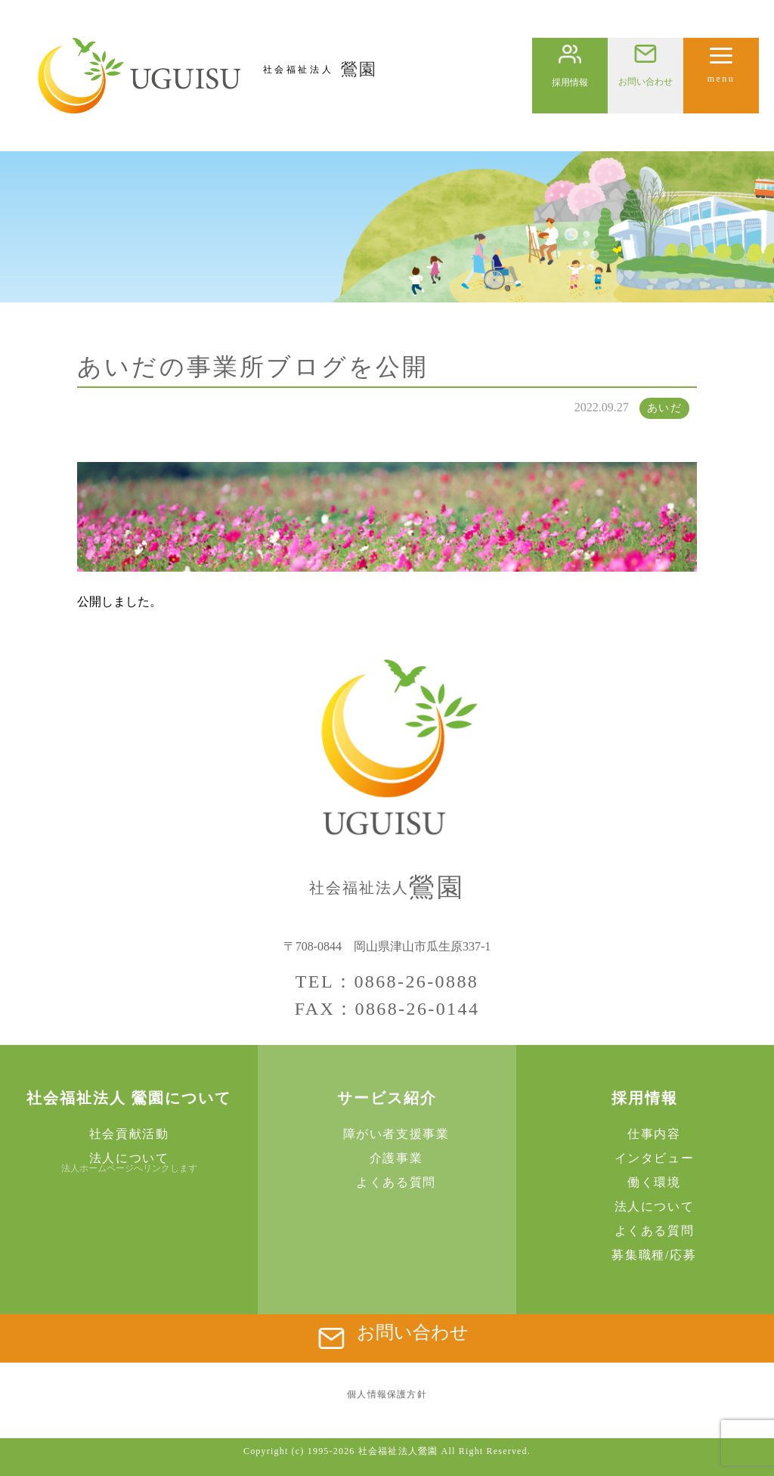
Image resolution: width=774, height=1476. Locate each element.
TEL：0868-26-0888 (387, 981)
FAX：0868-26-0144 (387, 1009)
